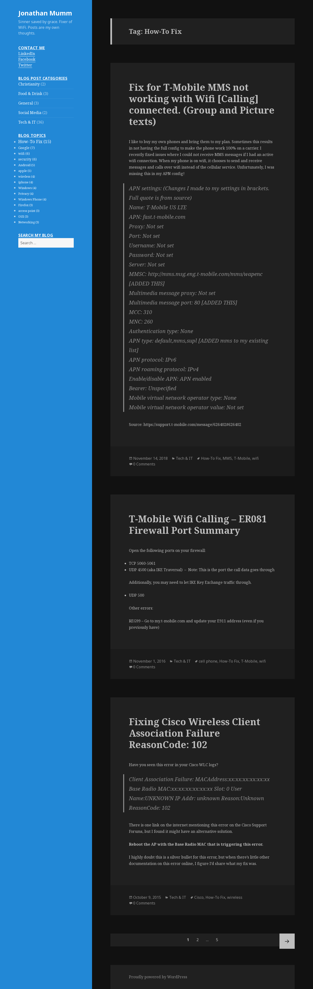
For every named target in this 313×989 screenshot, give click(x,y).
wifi (255, 458)
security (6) (27, 159)
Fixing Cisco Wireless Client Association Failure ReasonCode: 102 (194, 733)
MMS (227, 458)
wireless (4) (26, 177)
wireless (234, 897)
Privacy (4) (26, 194)
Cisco (199, 897)
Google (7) (26, 147)
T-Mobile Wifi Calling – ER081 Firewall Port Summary (198, 524)
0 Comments (144, 464)
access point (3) (28, 211)
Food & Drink (30, 93)
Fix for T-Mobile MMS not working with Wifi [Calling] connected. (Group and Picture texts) (201, 104)
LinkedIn (26, 53)
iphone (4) (25, 182)
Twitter (25, 65)
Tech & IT (27, 122)
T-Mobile (242, 458)
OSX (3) (23, 217)
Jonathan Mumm (45, 13)
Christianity (29, 84)
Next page (287, 941)
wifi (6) (24, 153)
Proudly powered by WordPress (158, 976)
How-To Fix (211, 458)
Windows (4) (27, 188)
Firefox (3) (25, 205)
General (25, 103)
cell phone (208, 661)
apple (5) (24, 171)
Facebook (26, 59)
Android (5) (26, 165)
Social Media (29, 112)
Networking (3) (28, 222)
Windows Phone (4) (32, 199)
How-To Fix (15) (34, 141)
